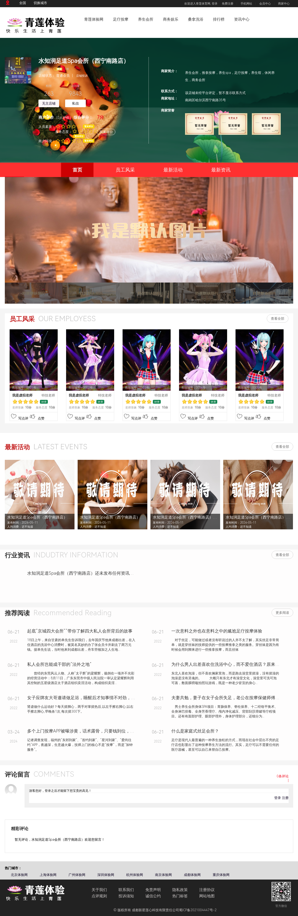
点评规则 (99, 896)
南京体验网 (163, 875)
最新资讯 (220, 170)
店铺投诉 (82, 75)
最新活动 (173, 170)
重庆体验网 (221, 875)
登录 (214, 3)
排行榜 (218, 19)
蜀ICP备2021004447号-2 (198, 910)
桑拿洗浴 (195, 19)
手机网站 (246, 3)
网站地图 (207, 896)
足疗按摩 (120, 19)
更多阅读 (282, 613)
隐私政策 (180, 889)
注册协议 (207, 889)
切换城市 (40, 3)
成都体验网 (192, 875)
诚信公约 (153, 896)
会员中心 (265, 3)
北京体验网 (19, 875)
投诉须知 (126, 896)
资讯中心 (241, 19)
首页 (71, 172)
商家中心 (284, 3)
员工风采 (125, 170)
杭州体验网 (134, 875)
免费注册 (227, 3)
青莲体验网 (93, 19)
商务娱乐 (170, 19)
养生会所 (145, 19)
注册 (285, 798)
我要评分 (106, 132)
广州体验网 (76, 875)
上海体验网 (48, 875)
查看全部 (277, 318)
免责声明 (153, 889)
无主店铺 (49, 103)
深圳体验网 (105, 875)
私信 (75, 103)
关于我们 (99, 889)
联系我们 (126, 889)
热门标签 (180, 896)
